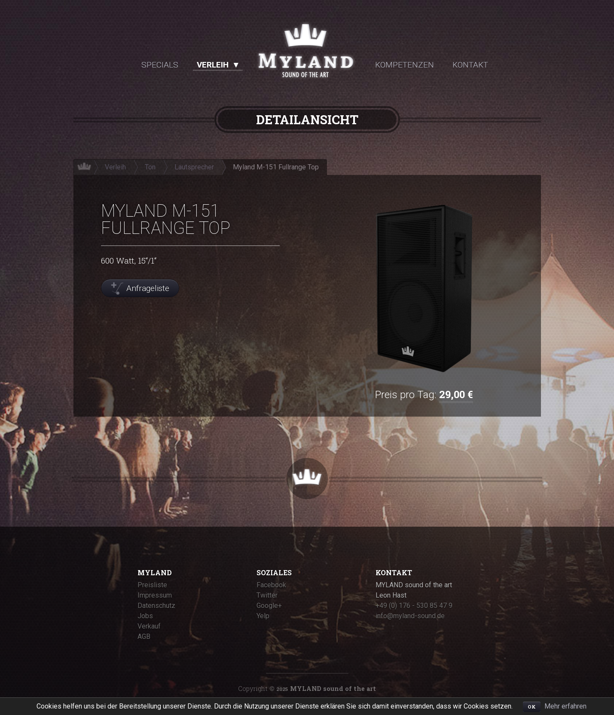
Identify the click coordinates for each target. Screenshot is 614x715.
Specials (159, 65)
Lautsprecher (194, 167)
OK (532, 706)
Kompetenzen (404, 65)
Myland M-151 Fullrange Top (276, 167)
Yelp (263, 616)
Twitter (267, 595)
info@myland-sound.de (410, 616)
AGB (143, 636)
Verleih (213, 65)
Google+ (269, 605)
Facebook (271, 585)
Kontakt (470, 65)
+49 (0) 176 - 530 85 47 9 (414, 605)
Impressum (154, 595)
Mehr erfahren (565, 706)
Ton (150, 167)
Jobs (145, 616)
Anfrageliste (147, 288)
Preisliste (152, 585)
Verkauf (149, 626)
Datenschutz (156, 605)
